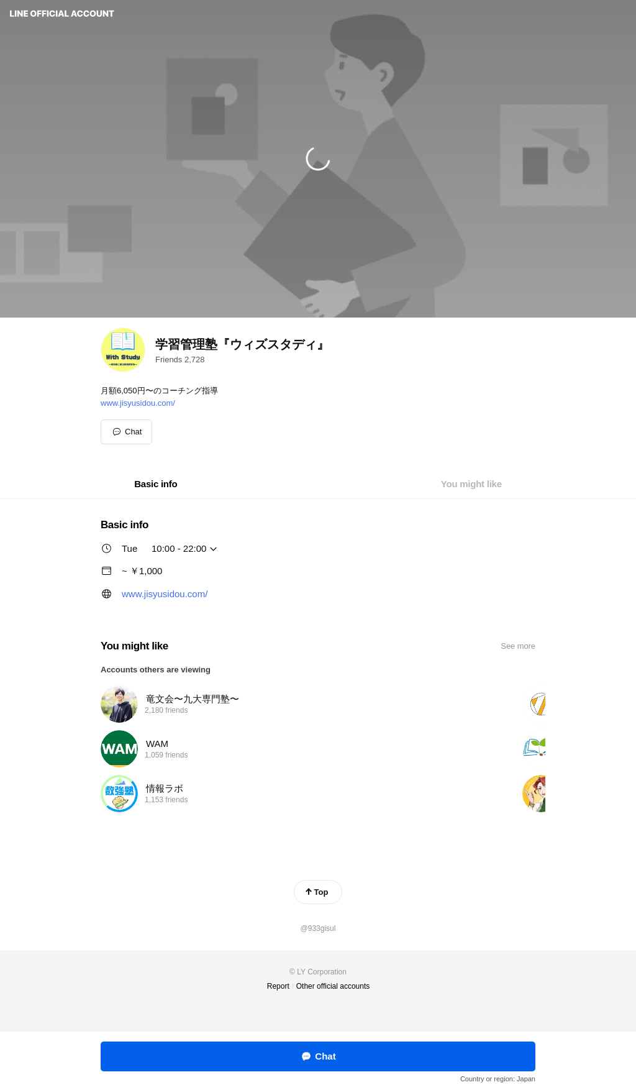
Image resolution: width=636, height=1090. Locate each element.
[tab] (155, 484)
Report (278, 986)
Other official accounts (333, 986)
